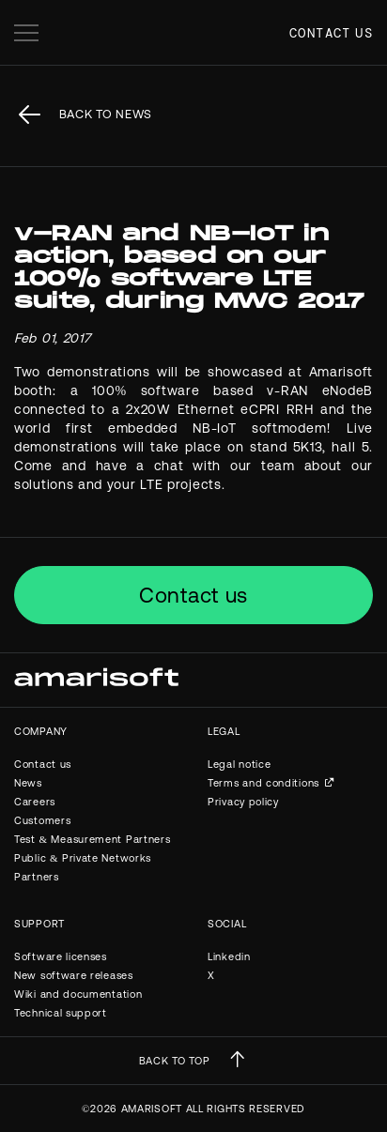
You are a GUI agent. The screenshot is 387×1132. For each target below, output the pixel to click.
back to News (105, 114)
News (28, 782)
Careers (34, 801)
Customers (42, 820)
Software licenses (60, 956)
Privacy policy (243, 801)
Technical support (60, 1012)
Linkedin (229, 956)
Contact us (331, 32)
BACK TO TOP (174, 1060)
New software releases (73, 975)
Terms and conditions (263, 782)
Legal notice (239, 764)
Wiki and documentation (78, 994)
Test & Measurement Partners (92, 839)
